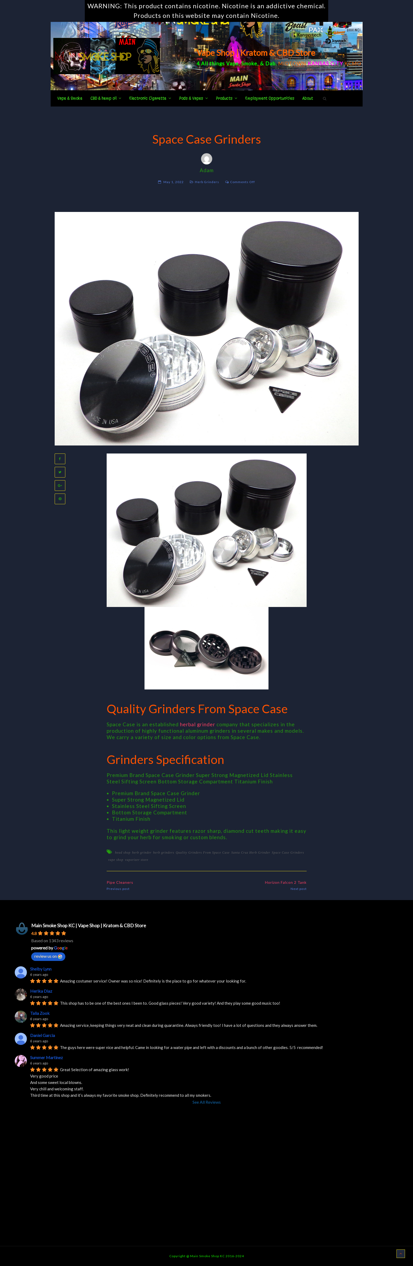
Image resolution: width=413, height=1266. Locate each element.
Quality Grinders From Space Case (203, 852)
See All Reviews (207, 1102)
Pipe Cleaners (120, 882)
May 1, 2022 (173, 182)
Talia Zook (40, 1013)
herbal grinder (197, 724)
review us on (48, 956)
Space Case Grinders (288, 852)
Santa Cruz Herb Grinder (250, 852)
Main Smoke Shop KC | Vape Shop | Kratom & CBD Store (88, 925)
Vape (232, 63)
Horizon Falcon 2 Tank (286, 882)
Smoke (249, 63)
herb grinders (163, 852)
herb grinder (142, 852)
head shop (123, 852)
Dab (270, 63)
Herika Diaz (41, 990)
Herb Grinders (207, 182)
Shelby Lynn (40, 968)
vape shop (115, 860)
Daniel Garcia (42, 1035)
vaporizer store (137, 860)
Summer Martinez (46, 1057)
